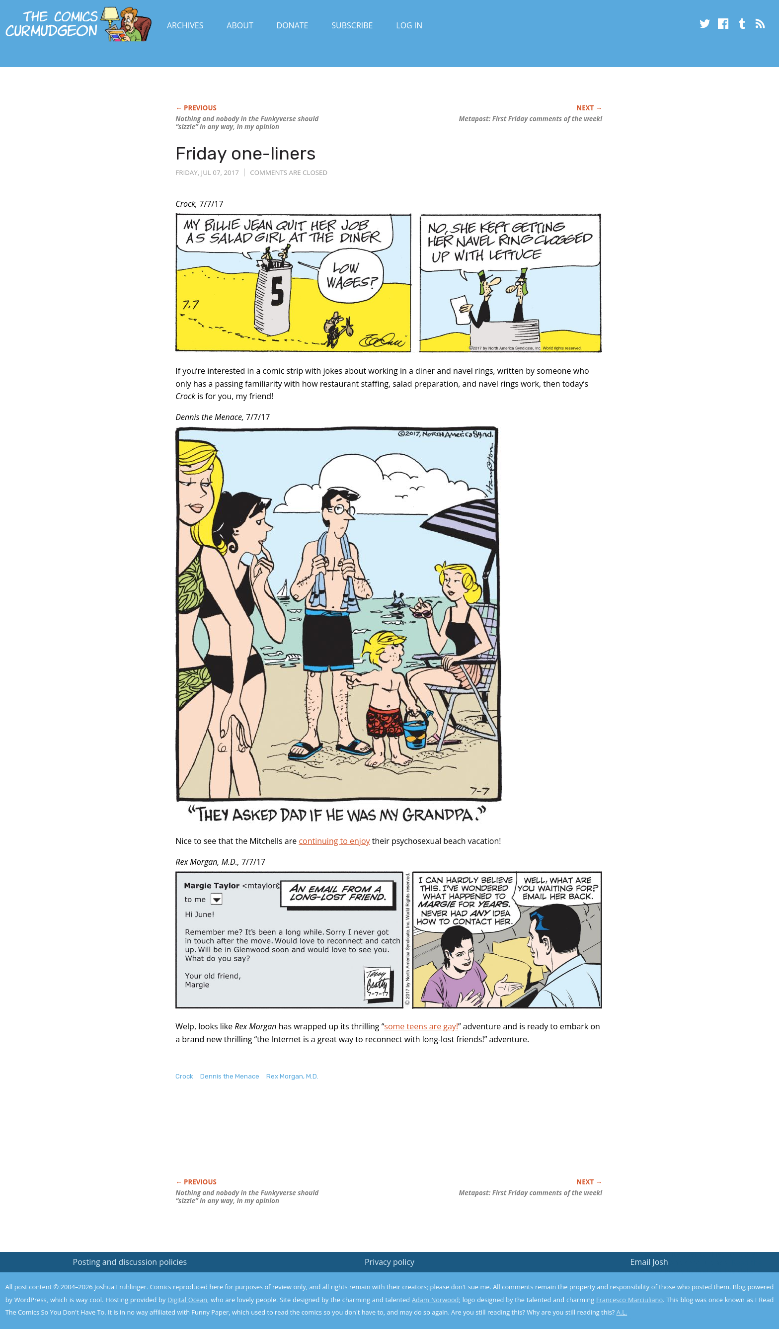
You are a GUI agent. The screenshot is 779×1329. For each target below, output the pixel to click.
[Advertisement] (356, 1139)
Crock (184, 1076)
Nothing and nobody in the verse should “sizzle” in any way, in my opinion (246, 122)
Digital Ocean (187, 1299)
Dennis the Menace (229, 1076)
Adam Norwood (435, 1299)
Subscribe (352, 25)
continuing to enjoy (334, 840)
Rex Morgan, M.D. (292, 1076)
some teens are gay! (421, 1026)
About (240, 25)
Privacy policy (389, 1261)
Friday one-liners (245, 153)
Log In (409, 25)
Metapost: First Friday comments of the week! (530, 118)
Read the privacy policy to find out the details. (690, 1266)
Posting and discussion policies (130, 1261)
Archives (185, 25)
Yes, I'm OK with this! (695, 1292)
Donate (293, 25)
